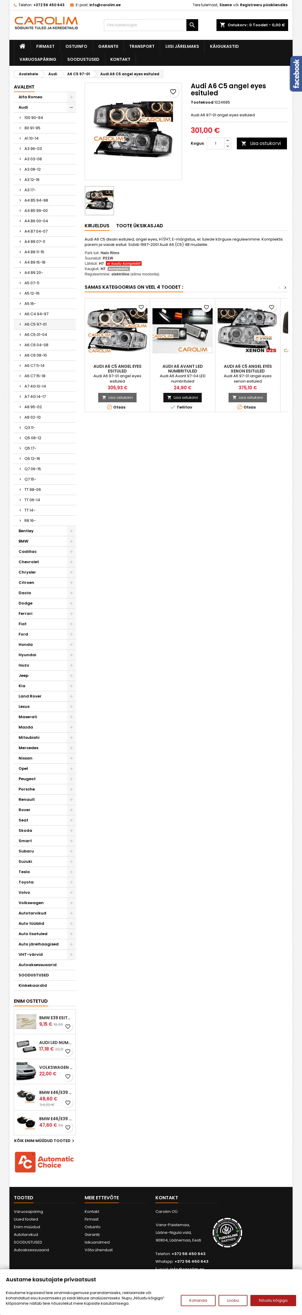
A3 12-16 (32, 179)
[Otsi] (151, 25)
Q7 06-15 (32, 469)
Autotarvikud (32, 913)
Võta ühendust (99, 1250)
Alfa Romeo (30, 97)
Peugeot (27, 779)
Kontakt (120, 59)
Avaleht (24, 87)
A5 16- (30, 303)
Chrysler (27, 572)
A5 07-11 (31, 283)
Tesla (24, 872)
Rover (24, 810)
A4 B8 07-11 (34, 241)
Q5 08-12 (32, 438)
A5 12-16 (32, 293)
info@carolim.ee (105, 4)
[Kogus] (215, 143)
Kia (22, 686)
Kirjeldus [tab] (97, 225)
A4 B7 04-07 (35, 231)
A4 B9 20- (33, 272)
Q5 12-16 (32, 458)
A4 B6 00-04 (36, 221)
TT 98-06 (32, 489)
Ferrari (25, 613)
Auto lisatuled (33, 934)
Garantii (108, 46)
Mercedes (28, 748)
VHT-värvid (31, 954)
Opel (23, 768)
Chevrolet (29, 562)
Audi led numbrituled (56, 1042)
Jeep (23, 675)
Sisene (225, 4)
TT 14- (29, 510)
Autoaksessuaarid (38, 965)
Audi (23, 107)
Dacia (25, 593)
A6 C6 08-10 (35, 355)
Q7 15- (30, 479)
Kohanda (198, 1300)
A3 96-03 (33, 148)
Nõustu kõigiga (273, 1300)
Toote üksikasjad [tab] (139, 225)
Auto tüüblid (31, 923)
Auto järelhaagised (39, 944)
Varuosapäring (37, 59)
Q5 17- (30, 448)
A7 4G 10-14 (35, 386)
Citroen (26, 582)
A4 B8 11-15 (34, 252)
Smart (25, 841)
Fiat (23, 624)
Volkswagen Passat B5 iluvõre (56, 1067)
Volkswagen (31, 903)
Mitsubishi (29, 737)
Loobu (233, 1300)
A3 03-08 (33, 159)
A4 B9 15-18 (34, 262)
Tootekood (202, 102)
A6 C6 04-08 (36, 345)
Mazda (26, 727)
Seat (23, 820)
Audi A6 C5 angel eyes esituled (117, 368)
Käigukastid (224, 46)
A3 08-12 (32, 169)
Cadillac (28, 551)
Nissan (25, 758)
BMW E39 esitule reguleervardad (56, 1017)
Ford (23, 634)
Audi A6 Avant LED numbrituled (183, 368)
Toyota (26, 882)
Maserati (28, 717)
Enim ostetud (31, 1001)
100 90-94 (33, 117)
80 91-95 (32, 128)
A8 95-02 (33, 407)
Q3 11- (29, 427)
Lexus (24, 706)
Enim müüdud (27, 1227)
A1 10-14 (31, 138)
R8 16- (30, 520)
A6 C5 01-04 (35, 334)
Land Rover (30, 696)
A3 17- (30, 190)
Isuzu (24, 665)
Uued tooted (26, 1219)
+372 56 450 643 (49, 4)
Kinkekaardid (33, 985)
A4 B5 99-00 (36, 210)
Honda (26, 644)
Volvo (24, 892)
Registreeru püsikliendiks (264, 4)
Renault (27, 799)
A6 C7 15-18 (34, 376)
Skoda (25, 830)
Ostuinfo (76, 46)
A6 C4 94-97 (36, 314)
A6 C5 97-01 (35, 324)
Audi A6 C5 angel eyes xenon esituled (248, 368)
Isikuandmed (97, 1242)
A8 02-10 (32, 417)
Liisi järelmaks (182, 46)
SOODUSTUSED (83, 59)
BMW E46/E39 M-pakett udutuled (56, 1092)
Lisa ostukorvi (261, 143)
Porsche (27, 789)
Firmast (45, 46)
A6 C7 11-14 (34, 365)
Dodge (25, 603)
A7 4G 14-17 (35, 396)
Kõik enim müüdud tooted (45, 1141)
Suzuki (25, 861)
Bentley (26, 531)
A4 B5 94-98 (36, 200)
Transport (142, 46)
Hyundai (27, 655)
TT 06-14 (32, 500)
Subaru (26, 851)
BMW (23, 541)
